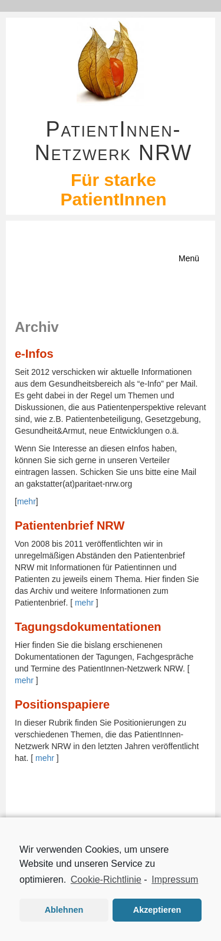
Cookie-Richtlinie (106, 880)
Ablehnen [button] (64, 910)
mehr (26, 501)
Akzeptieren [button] (157, 910)
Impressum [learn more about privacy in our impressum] (174, 880)
